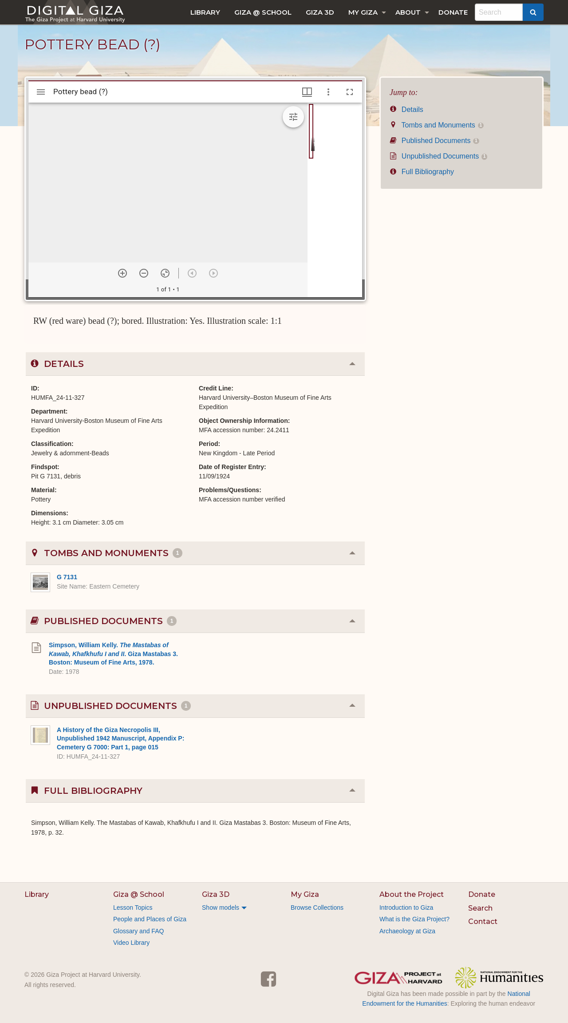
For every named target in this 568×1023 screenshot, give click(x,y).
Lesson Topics (132, 907)
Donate (453, 12)
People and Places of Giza (149, 919)
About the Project (411, 894)
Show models (220, 907)
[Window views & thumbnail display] (307, 92)
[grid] (335, 200)
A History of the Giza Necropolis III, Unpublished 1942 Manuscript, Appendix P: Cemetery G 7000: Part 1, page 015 (120, 738)
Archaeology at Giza (407, 931)
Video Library (131, 942)
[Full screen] (349, 92)
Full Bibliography (422, 171)
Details (406, 109)
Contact (482, 921)
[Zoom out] (143, 273)
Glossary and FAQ (138, 931)
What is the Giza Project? (414, 919)
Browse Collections (317, 907)
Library (205, 12)
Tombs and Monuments (437, 125)
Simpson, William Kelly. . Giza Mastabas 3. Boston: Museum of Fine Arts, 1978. (113, 653)
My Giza (363, 12)
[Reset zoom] (165, 273)
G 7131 (67, 577)
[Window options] (328, 92)
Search (480, 908)
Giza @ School (263, 12)
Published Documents (434, 140)
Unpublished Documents (438, 156)
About (408, 12)
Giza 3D (320, 12)
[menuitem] (205, 12)
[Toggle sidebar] (40, 92)
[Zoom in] (122, 273)
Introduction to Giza (406, 907)
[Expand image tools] (293, 116)
